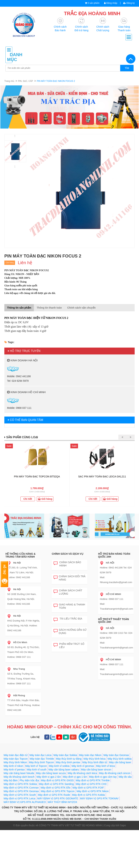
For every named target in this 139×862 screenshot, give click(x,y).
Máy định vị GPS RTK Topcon (57, 791)
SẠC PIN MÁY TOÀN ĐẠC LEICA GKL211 (102, 476)
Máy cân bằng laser (120, 762)
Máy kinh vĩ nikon (13, 766)
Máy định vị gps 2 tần (49, 777)
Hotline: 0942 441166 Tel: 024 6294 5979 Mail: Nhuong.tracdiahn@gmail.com (116, 573)
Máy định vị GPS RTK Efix (56, 787)
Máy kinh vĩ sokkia (59, 766)
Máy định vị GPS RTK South (20, 795)
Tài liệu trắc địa (68, 619)
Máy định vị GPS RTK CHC (91, 784)
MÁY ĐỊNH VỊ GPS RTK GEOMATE (57, 798)
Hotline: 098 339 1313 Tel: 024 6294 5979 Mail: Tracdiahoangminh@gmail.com (116, 638)
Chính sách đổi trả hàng (69, 578)
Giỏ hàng (45, 499)
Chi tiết (27, 499)
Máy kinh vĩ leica (105, 766)
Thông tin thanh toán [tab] (49, 307)
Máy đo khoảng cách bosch (19, 777)
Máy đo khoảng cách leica (82, 773)
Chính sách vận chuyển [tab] (81, 307)
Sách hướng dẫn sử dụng (70, 631)
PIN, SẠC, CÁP (25, 81)
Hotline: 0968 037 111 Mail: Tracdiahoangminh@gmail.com (116, 601)
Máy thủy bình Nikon (15, 762)
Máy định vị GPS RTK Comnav (21, 787)
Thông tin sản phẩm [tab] (19, 307)
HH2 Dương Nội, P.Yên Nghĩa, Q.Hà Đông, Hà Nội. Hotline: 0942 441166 (23, 623)
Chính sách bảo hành (67, 564)
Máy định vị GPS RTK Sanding (56, 784)
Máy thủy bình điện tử (94, 762)
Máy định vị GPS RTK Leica (19, 798)
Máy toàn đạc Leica (41, 755)
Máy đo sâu (125, 777)
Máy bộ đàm (11, 780)
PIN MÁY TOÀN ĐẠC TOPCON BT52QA (37, 476)
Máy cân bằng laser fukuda (19, 773)
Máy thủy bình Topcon (41, 762)
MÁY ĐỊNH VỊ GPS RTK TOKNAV (99, 798)
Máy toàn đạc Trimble (42, 758)
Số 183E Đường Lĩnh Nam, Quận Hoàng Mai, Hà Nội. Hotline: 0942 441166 (21, 596)
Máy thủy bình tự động (68, 758)
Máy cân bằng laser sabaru (64, 769)
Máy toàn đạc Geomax (116, 755)
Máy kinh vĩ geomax (82, 766)
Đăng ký (129, 3)
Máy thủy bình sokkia (120, 758)
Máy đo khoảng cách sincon (114, 773)
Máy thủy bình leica (94, 758)
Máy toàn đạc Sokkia (65, 755)
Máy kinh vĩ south (37, 769)
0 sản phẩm (92, 3)
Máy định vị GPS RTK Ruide (54, 795)
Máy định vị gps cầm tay (103, 777)
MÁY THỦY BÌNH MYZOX (62, 802)
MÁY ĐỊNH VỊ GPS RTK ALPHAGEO (25, 802)
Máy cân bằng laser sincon (96, 769)
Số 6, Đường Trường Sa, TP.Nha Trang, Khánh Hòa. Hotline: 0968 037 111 (21, 676)
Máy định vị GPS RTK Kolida (88, 795)
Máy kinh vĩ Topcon (36, 766)
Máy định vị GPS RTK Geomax (21, 791)
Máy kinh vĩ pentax (14, 769)
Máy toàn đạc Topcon (16, 758)
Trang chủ (9, 81)
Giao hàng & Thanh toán (69, 606)
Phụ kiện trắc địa (29, 780)
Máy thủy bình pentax (68, 762)
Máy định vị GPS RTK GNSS (57, 780)
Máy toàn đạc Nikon (90, 755)
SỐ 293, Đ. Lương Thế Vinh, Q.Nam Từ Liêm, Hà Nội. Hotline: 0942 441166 (22, 570)
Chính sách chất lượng (68, 592)
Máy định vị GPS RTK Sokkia (20, 784)
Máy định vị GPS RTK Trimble (92, 780)
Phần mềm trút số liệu (69, 645)
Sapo (123, 825)
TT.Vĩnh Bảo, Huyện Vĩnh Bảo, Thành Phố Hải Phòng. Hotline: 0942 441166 (23, 703)
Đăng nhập (110, 3)
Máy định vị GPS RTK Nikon (93, 791)
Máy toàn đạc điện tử (16, 755)
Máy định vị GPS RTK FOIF (88, 787)
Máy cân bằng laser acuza (51, 773)
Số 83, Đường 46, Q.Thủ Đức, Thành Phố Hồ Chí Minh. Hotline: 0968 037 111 (23, 650)
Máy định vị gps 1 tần (75, 777)
